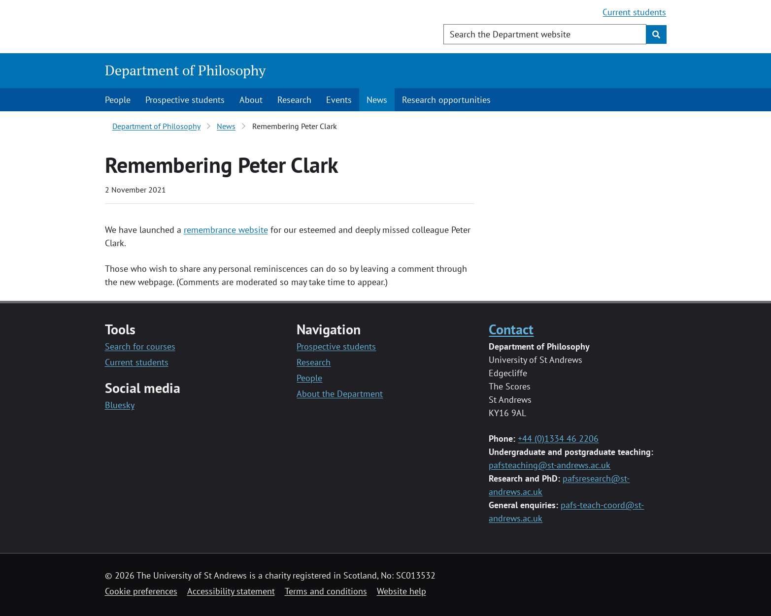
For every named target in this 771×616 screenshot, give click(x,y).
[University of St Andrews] (185, 27)
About (251, 99)
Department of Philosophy (185, 70)
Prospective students (185, 99)
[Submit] (656, 34)
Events (339, 99)
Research (294, 99)
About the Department (340, 393)
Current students (634, 12)
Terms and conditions (326, 591)
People (118, 99)
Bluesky (119, 405)
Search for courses (140, 346)
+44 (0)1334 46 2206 (558, 438)
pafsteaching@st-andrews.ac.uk (549, 465)
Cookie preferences (141, 591)
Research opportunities (446, 99)
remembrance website (226, 229)
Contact (511, 329)
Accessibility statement (231, 591)
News (377, 99)
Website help (401, 591)
